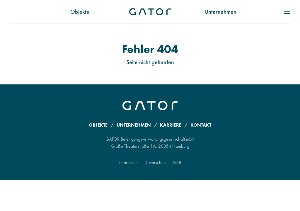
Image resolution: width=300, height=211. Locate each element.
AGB (176, 162)
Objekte (79, 12)
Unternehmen (220, 12)
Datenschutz (155, 162)
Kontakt (200, 125)
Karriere (170, 125)
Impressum (129, 162)
